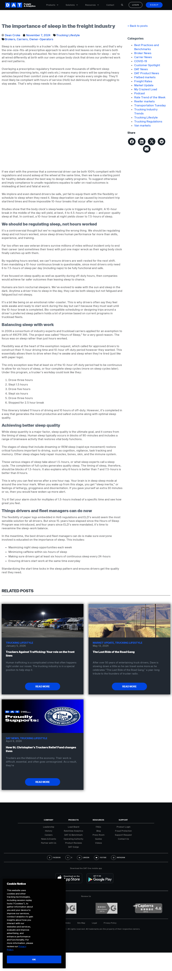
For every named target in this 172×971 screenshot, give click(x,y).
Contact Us (123, 839)
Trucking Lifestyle (68, 35)
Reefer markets (144, 101)
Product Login (123, 827)
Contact (110, 5)
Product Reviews (73, 843)
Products (52, 5)
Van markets (142, 125)
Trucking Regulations (148, 121)
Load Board (73, 827)
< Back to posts (137, 25)
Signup (154, 5)
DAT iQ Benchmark (73, 835)
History (48, 831)
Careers (49, 835)
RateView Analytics (73, 831)
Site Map (81, 923)
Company (48, 820)
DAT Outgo (73, 847)
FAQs (98, 827)
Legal (94, 923)
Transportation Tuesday (150, 105)
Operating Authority (73, 839)
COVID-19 (140, 61)
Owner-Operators (41, 39)
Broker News (142, 53)
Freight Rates (143, 81)
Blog (98, 831)
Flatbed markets (145, 77)
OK (34, 959)
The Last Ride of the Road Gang (114, 651)
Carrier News (143, 57)
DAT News (141, 69)
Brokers (10, 39)
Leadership (48, 827)
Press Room (98, 835)
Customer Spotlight (147, 65)
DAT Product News (146, 73)
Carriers (22, 39)
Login (135, 5)
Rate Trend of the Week (149, 97)
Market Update (144, 85)
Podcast (139, 93)
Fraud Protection (123, 831)
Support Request (123, 835)
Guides (98, 839)
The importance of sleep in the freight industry (58, 26)
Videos (98, 843)
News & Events (48, 839)
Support (123, 820)
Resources (92, 5)
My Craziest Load (145, 89)
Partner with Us (48, 843)
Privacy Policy (110, 923)
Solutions (72, 5)
